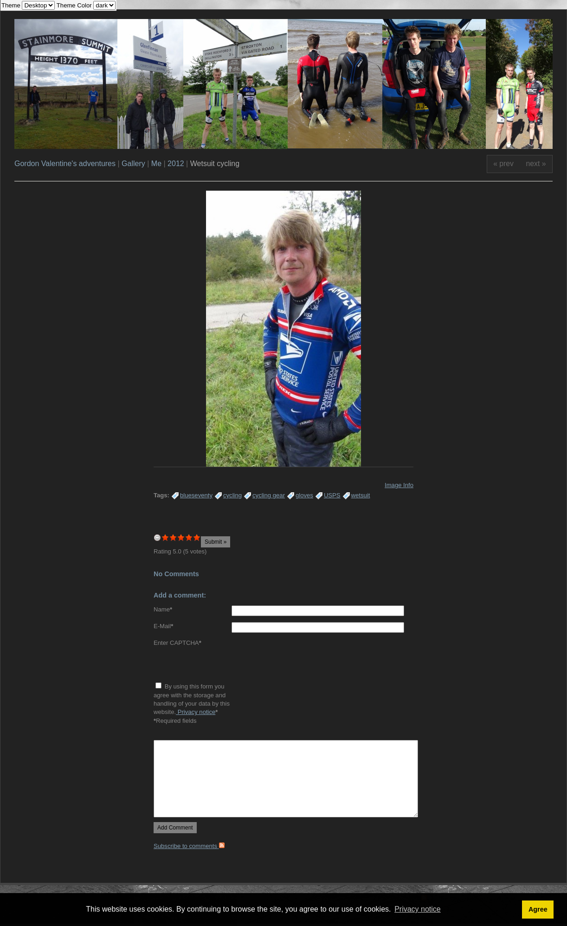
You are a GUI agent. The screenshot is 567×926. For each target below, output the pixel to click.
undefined (157, 537)
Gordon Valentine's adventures (65, 163)
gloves (304, 495)
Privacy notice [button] (417, 909)
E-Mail (163, 626)
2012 (176, 163)
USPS (332, 495)
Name (163, 609)
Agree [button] (538, 909)
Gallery (133, 163)
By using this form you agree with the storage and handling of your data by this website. (192, 698)
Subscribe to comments (189, 845)
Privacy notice (195, 711)
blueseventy (196, 495)
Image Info (399, 485)
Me (156, 163)
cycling (232, 495)
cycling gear (268, 495)
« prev (503, 163)
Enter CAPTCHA (177, 642)
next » (536, 163)
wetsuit (360, 495)
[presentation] (224, 666)
